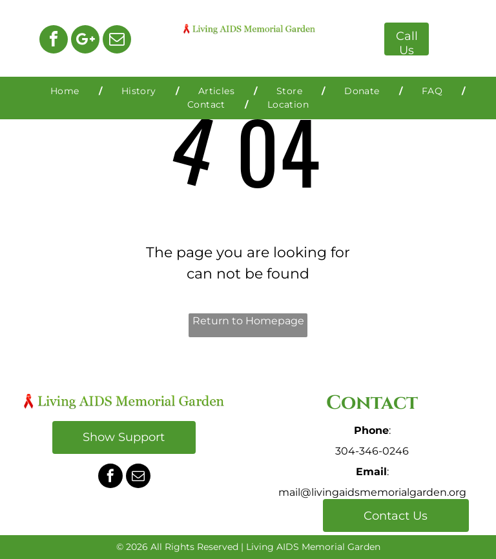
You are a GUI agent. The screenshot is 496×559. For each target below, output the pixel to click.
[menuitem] (66, 91)
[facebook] (53, 41)
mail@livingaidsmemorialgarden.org (372, 492)
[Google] (85, 41)
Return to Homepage (248, 321)
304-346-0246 (372, 451)
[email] (117, 41)
